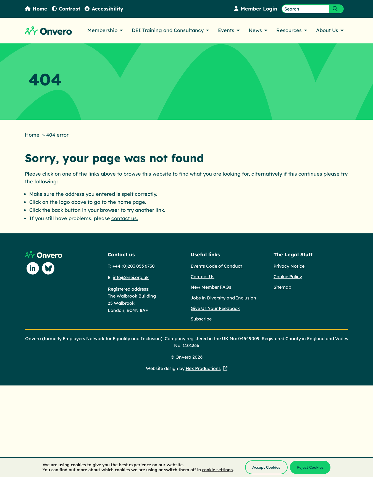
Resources (289, 30)
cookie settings (217, 469)
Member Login (255, 9)
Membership (102, 30)
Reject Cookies (310, 467)
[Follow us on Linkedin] (32, 268)
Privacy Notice (289, 265)
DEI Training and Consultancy (168, 30)
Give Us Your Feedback (215, 308)
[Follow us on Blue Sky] (48, 268)
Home (36, 9)
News (255, 30)
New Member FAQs (211, 286)
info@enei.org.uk (131, 277)
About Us (327, 30)
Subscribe (201, 318)
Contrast (66, 9)
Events (226, 30)
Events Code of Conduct (217, 265)
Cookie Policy (288, 276)
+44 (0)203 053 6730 (133, 265)
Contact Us (202, 276)
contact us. (124, 218)
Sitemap (282, 286)
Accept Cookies (266, 467)
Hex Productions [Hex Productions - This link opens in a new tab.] (203, 368)
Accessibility (104, 9)
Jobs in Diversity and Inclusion (223, 297)
